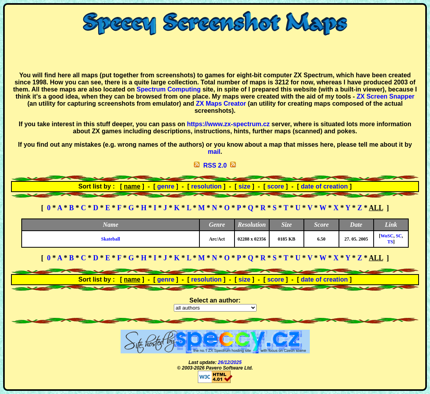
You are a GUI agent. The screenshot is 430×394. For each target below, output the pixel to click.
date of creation (324, 186)
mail (214, 151)
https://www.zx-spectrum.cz (228, 124)
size (244, 186)
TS (390, 242)
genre (166, 186)
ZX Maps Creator (221, 103)
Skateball (110, 239)
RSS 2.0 (215, 165)
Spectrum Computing (169, 89)
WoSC (386, 236)
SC (399, 236)
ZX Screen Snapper (386, 96)
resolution (206, 186)
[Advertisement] (215, 53)
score (275, 186)
